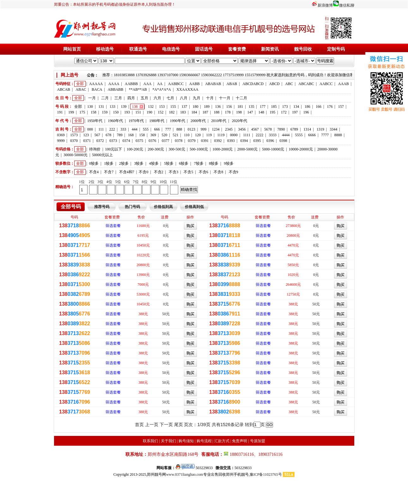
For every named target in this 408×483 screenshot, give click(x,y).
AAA (147, 84)
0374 (126, 140)
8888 (338, 135)
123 (86, 135)
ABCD (274, 84)
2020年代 (239, 121)
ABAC (81, 89)
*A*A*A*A (161, 89)
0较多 (94, 163)
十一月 (224, 98)
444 (134, 129)
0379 (192, 140)
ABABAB (213, 84)
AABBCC (176, 84)
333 (123, 129)
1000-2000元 (222, 149)
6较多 (183, 163)
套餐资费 (237, 49)
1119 (220, 135)
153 (162, 106)
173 (285, 106)
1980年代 (156, 121)
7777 (325, 135)
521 (176, 135)
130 (90, 106)
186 (307, 106)
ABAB (232, 84)
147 (250, 112)
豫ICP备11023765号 (266, 474)
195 (272, 112)
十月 (210, 98)
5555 (299, 135)
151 (138, 112)
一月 (92, 98)
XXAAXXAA (187, 89)
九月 (196, 98)
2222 (259, 135)
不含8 (218, 172)
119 (209, 135)
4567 (255, 129)
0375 (139, 140)
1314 (307, 129)
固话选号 (204, 49)
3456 (242, 129)
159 (104, 112)
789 (120, 135)
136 (218, 106)
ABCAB (63, 89)
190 (149, 112)
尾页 (178, 424)
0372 (100, 140)
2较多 (124, 163)
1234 (215, 129)
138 (135, 106)
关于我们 (168, 441)
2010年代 (218, 121)
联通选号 (138, 49)
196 (306, 112)
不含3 (173, 172)
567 (97, 135)
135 (251, 106)
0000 (234, 135)
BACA (97, 89)
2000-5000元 (247, 149)
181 (240, 106)
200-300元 (156, 149)
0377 (165, 140)
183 (183, 112)
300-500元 (177, 149)
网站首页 (72, 49)
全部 (80, 84)
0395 (257, 140)
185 (274, 106)
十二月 (241, 98)
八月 (183, 98)
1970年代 (136, 121)
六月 (157, 98)
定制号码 (336, 49)
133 (112, 106)
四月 (131, 98)
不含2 (158, 172)
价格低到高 (163, 207)
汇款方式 (221, 441)
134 (296, 106)
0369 (61, 135)
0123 (191, 129)
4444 (285, 135)
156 (229, 106)
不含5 (188, 172)
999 (203, 129)
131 (101, 106)
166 (318, 106)
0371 (87, 140)
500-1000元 (199, 149)
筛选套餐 (113, 225)
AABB (194, 84)
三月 (118, 98)
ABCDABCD (253, 84)
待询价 (94, 149)
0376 (152, 140)
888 (179, 129)
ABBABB (115, 89)
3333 (273, 135)
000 (90, 129)
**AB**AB (138, 89)
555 (146, 129)
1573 (74, 135)
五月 (144, 98)
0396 (270, 140)
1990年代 (177, 121)
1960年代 (115, 121)
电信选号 (171, 49)
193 (127, 112)
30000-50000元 (76, 155)
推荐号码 (101, 207)
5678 (268, 129)
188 (216, 112)
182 (172, 112)
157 (341, 106)
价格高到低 (194, 207)
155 (173, 106)
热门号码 (132, 207)
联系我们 (150, 441)
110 (187, 135)
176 (329, 106)
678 (108, 135)
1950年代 (94, 121)
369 (153, 135)
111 (101, 129)
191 (60, 112)
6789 (294, 129)
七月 (170, 98)
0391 (205, 140)
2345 (229, 129)
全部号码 (71, 206)
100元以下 (113, 149)
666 (157, 129)
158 (93, 112)
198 (239, 112)
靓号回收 (303, 49)
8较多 (213, 163)
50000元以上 (102, 155)
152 (160, 112)
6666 (312, 135)
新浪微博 (325, 5)
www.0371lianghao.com (184, 474)
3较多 (138, 163)
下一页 (166, 424)
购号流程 (204, 441)
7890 (281, 129)
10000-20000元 (301, 149)
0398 (283, 140)
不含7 (108, 172)
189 (207, 106)
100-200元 (135, 149)
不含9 (233, 172)
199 (71, 112)
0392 (218, 140)
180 (195, 106)
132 (151, 106)
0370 (74, 140)
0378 (178, 140)
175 (82, 112)
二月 (105, 98)
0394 (244, 140)
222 (112, 129)
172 (284, 112)
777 (168, 129)
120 (198, 135)
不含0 (143, 172)
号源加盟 (257, 441)
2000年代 (198, 121)
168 (131, 135)
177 (262, 106)
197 (295, 112)
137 (184, 106)
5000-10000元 (273, 149)
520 (164, 135)
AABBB (131, 84)
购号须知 (186, 441)
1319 (320, 129)
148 (261, 112)
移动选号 (105, 49)
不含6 (203, 172)
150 (116, 112)
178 (228, 112)
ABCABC (306, 84)
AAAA (113, 84)
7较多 (199, 163)
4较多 (154, 163)
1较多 (108, 163)
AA (159, 84)
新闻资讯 (270, 49)
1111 (246, 135)
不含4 (94, 172)
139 (123, 106)
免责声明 (239, 441)
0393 (231, 140)
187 (205, 112)
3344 (333, 129)
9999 (61, 140)
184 (194, 112)
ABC (289, 84)
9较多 (229, 163)
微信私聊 (346, 5)
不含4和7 (126, 172)
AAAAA (96, 84)
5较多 (169, 163)
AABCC (326, 84)
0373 (113, 140)
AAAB (343, 84)
